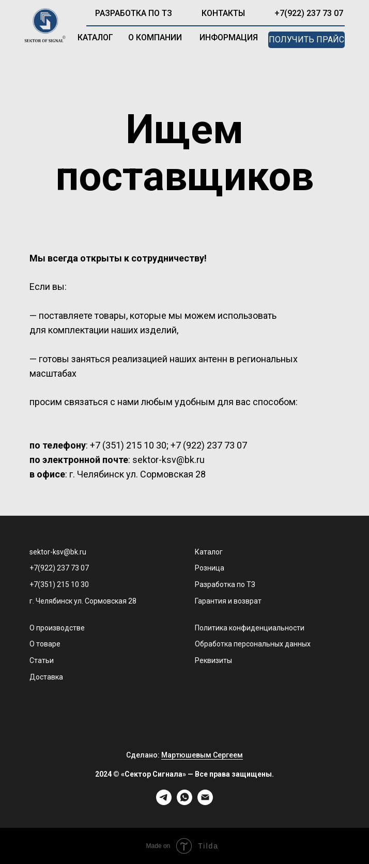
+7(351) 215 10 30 (59, 584)
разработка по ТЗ (133, 13)
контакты (223, 13)
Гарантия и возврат (228, 601)
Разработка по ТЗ (225, 584)
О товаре (44, 644)
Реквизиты (213, 660)
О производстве (57, 628)
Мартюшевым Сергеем (202, 755)
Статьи (41, 660)
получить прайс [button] (306, 39)
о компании (155, 37)
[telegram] (164, 802)
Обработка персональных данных (253, 644)
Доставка (46, 677)
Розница (209, 568)
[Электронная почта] (205, 802)
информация (228, 37)
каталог (95, 37)
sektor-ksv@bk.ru (57, 552)
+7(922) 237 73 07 (308, 13)
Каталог (209, 552)
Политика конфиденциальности (249, 628)
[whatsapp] (184, 802)
